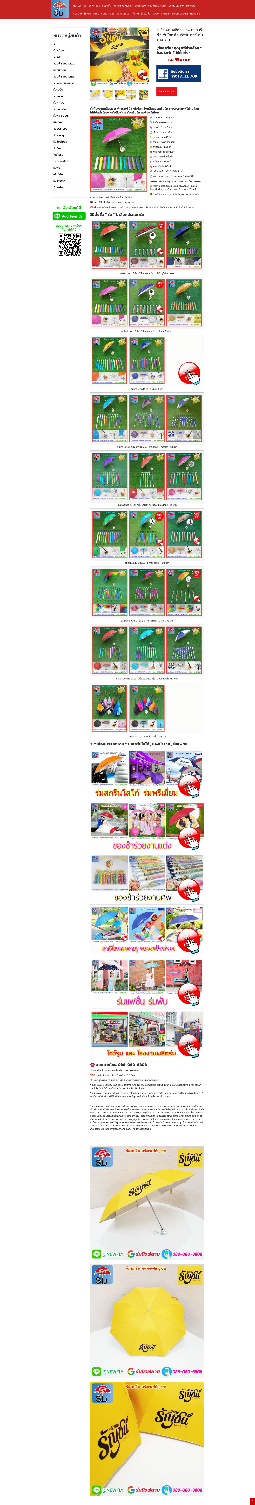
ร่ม (85, 5)
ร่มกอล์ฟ (190, 5)
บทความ (165, 13)
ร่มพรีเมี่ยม (94, 5)
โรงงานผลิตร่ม (91, 13)
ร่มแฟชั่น (106, 5)
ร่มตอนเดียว (123, 13)
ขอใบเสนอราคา (180, 13)
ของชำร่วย (140, 5)
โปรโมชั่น (145, 13)
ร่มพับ (156, 13)
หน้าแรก (77, 5)
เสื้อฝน (135, 13)
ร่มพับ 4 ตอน (107, 13)
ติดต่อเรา (195, 13)
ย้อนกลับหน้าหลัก (167, 91)
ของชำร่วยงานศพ (157, 5)
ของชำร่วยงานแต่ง (123, 5)
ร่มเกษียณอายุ (176, 5)
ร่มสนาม (77, 13)
